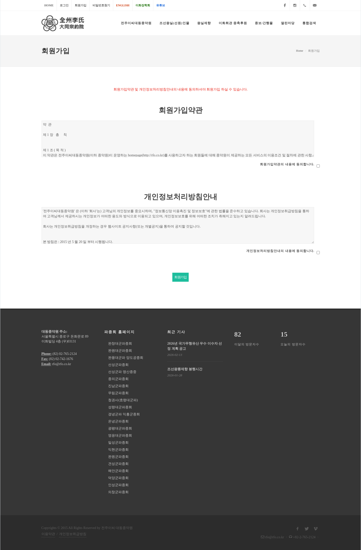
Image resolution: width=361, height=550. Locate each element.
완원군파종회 (118, 457)
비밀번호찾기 (101, 5)
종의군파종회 (118, 379)
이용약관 (48, 534)
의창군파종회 (118, 492)
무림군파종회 (118, 393)
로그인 (64, 5)
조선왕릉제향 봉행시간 (184, 369)
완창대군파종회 (120, 343)
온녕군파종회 (118, 421)
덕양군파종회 (118, 478)
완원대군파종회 (120, 350)
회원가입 (80, 5)
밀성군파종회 (118, 442)
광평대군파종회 (120, 428)
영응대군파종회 (120, 435)
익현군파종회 (118, 449)
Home (49, 5)
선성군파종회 (118, 365)
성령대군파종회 (120, 407)
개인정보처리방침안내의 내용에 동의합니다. (280, 251)
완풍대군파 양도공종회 (125, 358)
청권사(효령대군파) (123, 400)
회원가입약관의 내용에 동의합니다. (287, 164)
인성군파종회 (118, 485)
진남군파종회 (118, 386)
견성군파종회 (118, 464)
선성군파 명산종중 (122, 372)
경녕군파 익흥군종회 (124, 414)
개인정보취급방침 (72, 534)
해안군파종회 (118, 471)
